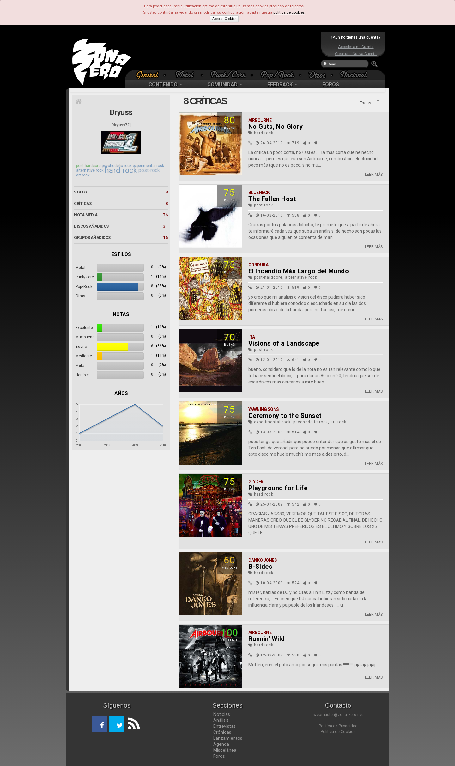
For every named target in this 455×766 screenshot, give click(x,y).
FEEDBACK (282, 84)
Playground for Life (278, 488)
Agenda (221, 744)
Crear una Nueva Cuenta (356, 53)
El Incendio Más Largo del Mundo (298, 271)
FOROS (330, 84)
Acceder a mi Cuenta (356, 47)
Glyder (256, 481)
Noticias (221, 714)
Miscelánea (224, 750)
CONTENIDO (165, 84)
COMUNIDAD (224, 84)
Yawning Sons (263, 409)
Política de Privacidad (338, 725)
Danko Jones (262, 560)
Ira (251, 337)
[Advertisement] (226, 50)
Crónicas (222, 732)
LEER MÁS (374, 174)
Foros (219, 756)
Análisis (221, 720)
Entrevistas (224, 726)
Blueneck (259, 192)
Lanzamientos (227, 738)
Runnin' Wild (266, 639)
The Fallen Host (272, 199)
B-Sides (260, 566)
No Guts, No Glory (275, 126)
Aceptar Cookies (224, 19)
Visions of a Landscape (283, 343)
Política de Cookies (338, 731)
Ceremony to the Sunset (285, 415)
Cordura (258, 264)
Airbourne (260, 120)
